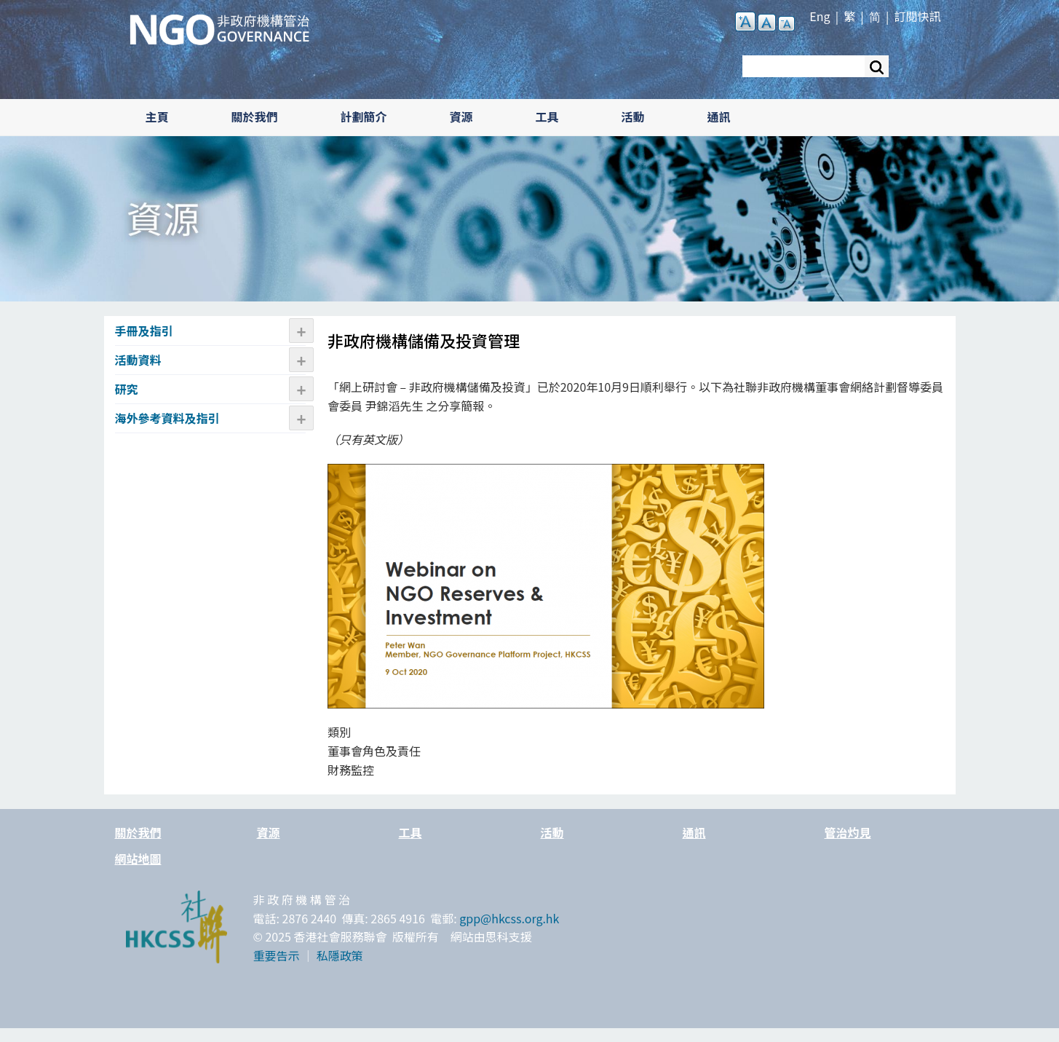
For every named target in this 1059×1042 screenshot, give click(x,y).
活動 (633, 116)
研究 (126, 389)
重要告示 (276, 955)
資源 (461, 116)
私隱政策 (340, 955)
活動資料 (138, 359)
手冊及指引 (144, 330)
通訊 (719, 116)
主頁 (157, 116)
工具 (547, 116)
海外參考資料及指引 (167, 418)
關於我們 (254, 116)
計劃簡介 (364, 116)
